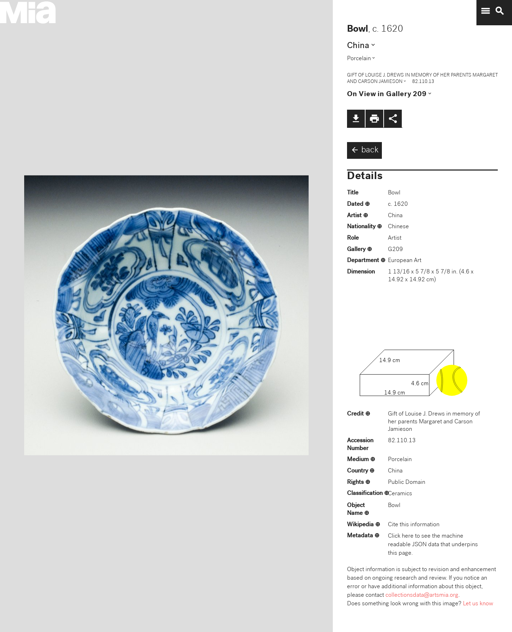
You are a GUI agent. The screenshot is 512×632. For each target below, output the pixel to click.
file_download (356, 118)
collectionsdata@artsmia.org (421, 595)
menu (485, 11)
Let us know (478, 604)
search (499, 11)
